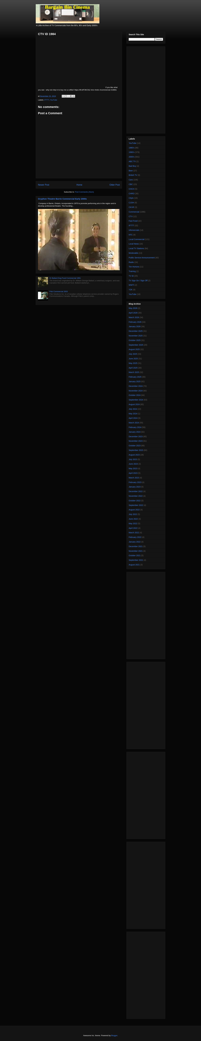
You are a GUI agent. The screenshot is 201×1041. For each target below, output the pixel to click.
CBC (131, 184)
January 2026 (135, 326)
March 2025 (134, 372)
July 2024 (133, 409)
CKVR (131, 207)
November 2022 (136, 496)
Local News (134, 244)
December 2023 (136, 436)
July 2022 (133, 514)
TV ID (131, 276)
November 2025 (136, 336)
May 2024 (133, 413)
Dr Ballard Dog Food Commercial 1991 (65, 278)
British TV (133, 175)
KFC (131, 235)
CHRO (131, 193)
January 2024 (135, 432)
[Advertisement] (146, 89)
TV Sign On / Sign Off (138, 280)
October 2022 (135, 500)
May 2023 (133, 468)
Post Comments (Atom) (84, 192)
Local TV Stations (136, 248)
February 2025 (135, 377)
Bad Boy (132, 166)
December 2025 (136, 331)
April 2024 (133, 418)
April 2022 (133, 528)
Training (132, 271)
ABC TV (132, 161)
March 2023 (134, 478)
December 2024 (136, 386)
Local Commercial (136, 239)
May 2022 (133, 523)
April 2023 (133, 473)
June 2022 (133, 519)
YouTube (53, 100)
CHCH (131, 189)
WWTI (131, 285)
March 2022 (134, 532)
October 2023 (135, 445)
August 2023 (134, 455)
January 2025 (135, 381)
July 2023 (133, 459)
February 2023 (135, 482)
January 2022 (135, 542)
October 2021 (135, 555)
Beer (131, 171)
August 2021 (134, 565)
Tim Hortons (134, 267)
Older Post (114, 185)
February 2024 (135, 427)
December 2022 (136, 491)
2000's (131, 157)
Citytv (131, 198)
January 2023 (135, 487)
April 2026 (133, 313)
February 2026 (135, 322)
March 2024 (134, 423)
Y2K (130, 289)
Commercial (134, 212)
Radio (131, 262)
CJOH (131, 202)
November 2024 (136, 391)
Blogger (114, 1035)
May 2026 (133, 308)
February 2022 (135, 537)
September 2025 (136, 345)
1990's (131, 152)
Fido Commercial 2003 (58, 291)
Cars (131, 180)
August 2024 (134, 404)
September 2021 (136, 560)
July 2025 (133, 354)
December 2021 (136, 546)
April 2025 (133, 368)
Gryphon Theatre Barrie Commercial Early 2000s (62, 199)
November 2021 (136, 551)
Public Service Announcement (142, 258)
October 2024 (135, 395)
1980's (131, 148)
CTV (131, 216)
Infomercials (134, 230)
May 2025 (133, 363)
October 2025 (135, 340)
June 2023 (133, 464)
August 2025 (134, 349)
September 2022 (136, 505)
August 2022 (134, 510)
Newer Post (43, 185)
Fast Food (133, 221)
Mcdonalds (133, 253)
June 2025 (133, 358)
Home (79, 185)
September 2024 (136, 400)
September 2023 (136, 450)
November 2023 (136, 441)
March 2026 (134, 317)
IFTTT (46, 100)
